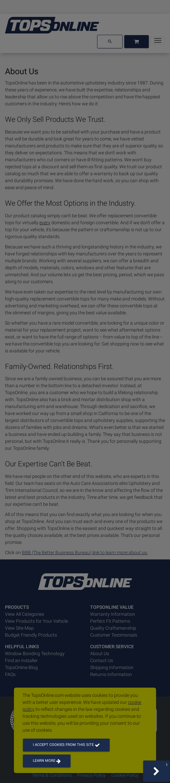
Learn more (47, 760)
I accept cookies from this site (66, 744)
